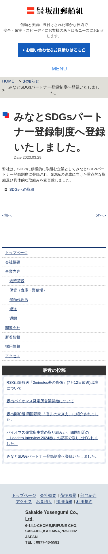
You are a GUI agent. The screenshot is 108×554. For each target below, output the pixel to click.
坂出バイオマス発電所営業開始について (40, 401)
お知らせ (31, 81)
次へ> (101, 215)
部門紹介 (88, 495)
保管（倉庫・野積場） (28, 290)
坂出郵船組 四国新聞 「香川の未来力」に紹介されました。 (52, 417)
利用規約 (84, 501)
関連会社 (12, 327)
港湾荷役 (17, 281)
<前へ (7, 215)
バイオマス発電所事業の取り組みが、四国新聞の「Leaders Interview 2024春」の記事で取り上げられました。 (52, 438)
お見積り (44, 501)
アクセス (12, 356)
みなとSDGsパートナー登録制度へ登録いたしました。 (53, 456)
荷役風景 (68, 495)
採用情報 (12, 346)
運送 (13, 309)
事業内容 (12, 271)
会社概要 (12, 262)
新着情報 (12, 337)
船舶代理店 (19, 299)
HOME (8, 81)
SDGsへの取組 (22, 189)
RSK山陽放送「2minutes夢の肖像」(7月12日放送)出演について (52, 385)
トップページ (16, 252)
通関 (13, 318)
